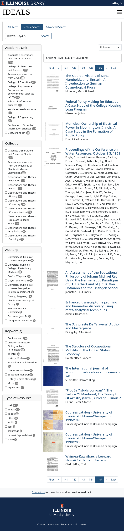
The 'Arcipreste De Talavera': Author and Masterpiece (92, 326)
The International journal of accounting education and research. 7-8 (93, 372)
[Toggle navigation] (119, 12)
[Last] (113, 68)
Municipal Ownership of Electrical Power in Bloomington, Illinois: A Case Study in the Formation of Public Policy (91, 129)
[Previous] (59, 68)
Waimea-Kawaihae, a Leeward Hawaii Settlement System (88, 458)
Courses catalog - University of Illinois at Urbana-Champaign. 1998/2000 (88, 438)
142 (74, 68)
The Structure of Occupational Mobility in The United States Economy (88, 350)
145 (100, 68)
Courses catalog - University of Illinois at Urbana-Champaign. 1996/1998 (88, 416)
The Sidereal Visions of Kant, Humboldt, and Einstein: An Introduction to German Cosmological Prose (87, 81)
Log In (117, 3)
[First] (51, 68)
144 (91, 68)
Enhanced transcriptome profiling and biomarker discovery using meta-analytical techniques (91, 306)
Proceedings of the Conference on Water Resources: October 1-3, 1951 (92, 151)
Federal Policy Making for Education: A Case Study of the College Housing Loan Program (93, 105)
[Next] (106, 68)
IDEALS (16, 12)
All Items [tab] (13, 27)
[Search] (22, 36)
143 (82, 68)
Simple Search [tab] (32, 27)
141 (65, 68)
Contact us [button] (38, 492)
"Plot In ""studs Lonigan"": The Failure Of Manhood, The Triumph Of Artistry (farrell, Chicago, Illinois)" (93, 394)
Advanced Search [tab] (56, 27)
